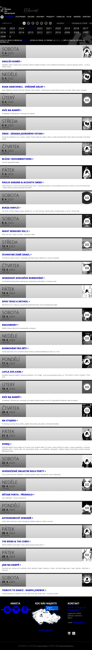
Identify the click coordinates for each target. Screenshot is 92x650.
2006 (3, 36)
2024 (21, 28)
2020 (58, 28)
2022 (40, 28)
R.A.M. (69, 16)
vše (24, 23)
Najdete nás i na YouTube (73, 633)
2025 (12, 28)
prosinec (4, 42)
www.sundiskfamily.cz (67, 646)
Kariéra (77, 16)
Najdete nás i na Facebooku (69, 633)
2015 (12, 32)
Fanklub (61, 16)
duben (26, 40)
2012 (40, 32)
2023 (30, 28)
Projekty (50, 16)
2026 (3, 28)
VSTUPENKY (20, 16)
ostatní (50, 23)
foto (7, 609)
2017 (85, 28)
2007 (85, 32)
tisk (90, 23)
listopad (80, 40)
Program (9, 16)
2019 (67, 28)
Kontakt (87, 16)
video (16, 609)
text (25, 609)
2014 (21, 32)
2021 (49, 28)
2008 (76, 32)
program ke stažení (79, 23)
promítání (46, 23)
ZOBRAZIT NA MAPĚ (46, 618)
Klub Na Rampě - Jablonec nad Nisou (2, 16)
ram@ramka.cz (79, 622)
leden (3, 40)
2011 (49, 32)
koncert (29, 23)
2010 (58, 32)
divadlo (37, 23)
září (66, 40)
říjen (72, 40)
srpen (59, 40)
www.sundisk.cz (43, 646)
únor (10, 40)
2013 (30, 32)
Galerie (31, 16)
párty (33, 23)
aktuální (60, 23)
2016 (3, 32)
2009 (67, 32)
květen (34, 40)
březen (18, 40)
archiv (67, 23)
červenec (50, 40)
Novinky (40, 16)
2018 (76, 28)
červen (42, 40)
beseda (42, 23)
